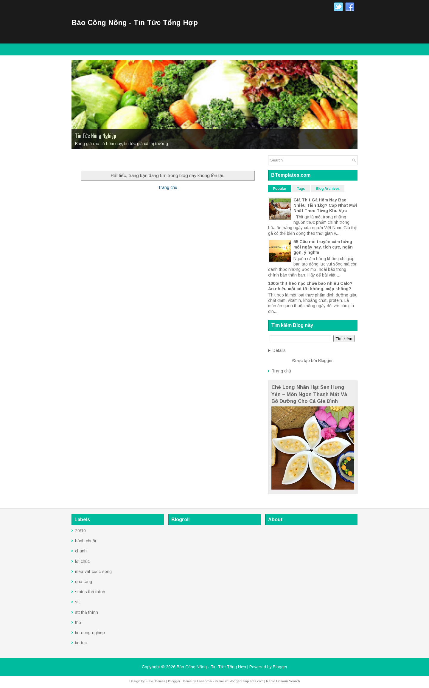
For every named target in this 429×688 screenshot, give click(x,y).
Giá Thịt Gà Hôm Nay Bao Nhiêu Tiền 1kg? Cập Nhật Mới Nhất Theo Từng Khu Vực (325, 205)
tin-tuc (81, 642)
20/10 (80, 530)
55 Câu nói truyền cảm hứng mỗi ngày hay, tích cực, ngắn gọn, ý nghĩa (323, 247)
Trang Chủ (84, 161)
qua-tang (83, 581)
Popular (279, 189)
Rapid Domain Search (283, 681)
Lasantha (204, 681)
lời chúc (82, 561)
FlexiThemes (155, 681)
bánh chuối (85, 540)
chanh (81, 551)
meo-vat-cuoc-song (93, 571)
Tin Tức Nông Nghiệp (95, 135)
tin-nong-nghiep (90, 632)
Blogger (325, 360)
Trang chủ (167, 187)
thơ (78, 622)
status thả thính (90, 591)
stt (77, 602)
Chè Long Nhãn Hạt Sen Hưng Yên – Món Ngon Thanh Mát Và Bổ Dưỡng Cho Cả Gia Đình (309, 394)
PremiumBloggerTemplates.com (239, 681)
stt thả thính (86, 612)
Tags (301, 189)
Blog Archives (328, 189)
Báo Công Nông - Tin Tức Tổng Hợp (135, 22)
